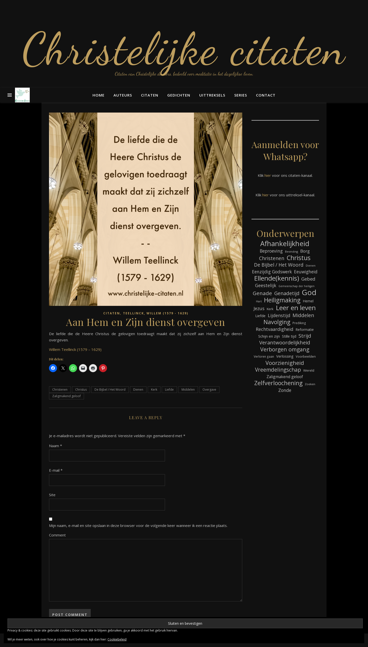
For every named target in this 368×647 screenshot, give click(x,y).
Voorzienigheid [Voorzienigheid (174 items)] (285, 363)
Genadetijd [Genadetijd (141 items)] (287, 293)
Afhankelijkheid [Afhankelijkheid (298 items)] (284, 243)
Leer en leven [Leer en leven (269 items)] (296, 308)
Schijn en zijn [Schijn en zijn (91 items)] (269, 336)
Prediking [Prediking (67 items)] (299, 323)
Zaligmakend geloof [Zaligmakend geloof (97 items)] (284, 376)
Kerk (154, 389)
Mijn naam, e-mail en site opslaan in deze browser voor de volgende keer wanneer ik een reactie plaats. (138, 525)
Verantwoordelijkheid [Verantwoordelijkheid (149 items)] (284, 342)
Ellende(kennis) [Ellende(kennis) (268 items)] (276, 278)
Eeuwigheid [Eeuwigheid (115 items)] (306, 272)
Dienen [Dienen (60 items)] (311, 265)
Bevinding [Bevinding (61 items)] (291, 251)
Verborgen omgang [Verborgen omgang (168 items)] (284, 349)
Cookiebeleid (117, 639)
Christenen (60, 389)
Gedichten (178, 95)
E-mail (55, 470)
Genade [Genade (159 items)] (262, 293)
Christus (81, 389)
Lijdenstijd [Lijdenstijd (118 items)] (279, 315)
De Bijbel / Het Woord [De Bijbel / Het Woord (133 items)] (279, 265)
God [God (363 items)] (309, 292)
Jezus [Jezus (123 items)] (259, 308)
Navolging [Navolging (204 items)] (277, 322)
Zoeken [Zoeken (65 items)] (310, 384)
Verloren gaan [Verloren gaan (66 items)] (264, 356)
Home (98, 95)
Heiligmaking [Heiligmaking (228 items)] (282, 300)
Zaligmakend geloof (66, 396)
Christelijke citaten (184, 49)
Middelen (188, 389)
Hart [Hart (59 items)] (259, 301)
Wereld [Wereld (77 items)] (308, 370)
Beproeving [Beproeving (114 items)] (271, 251)
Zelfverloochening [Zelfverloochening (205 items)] (278, 383)
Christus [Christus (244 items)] (298, 258)
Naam (55, 445)
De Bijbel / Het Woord (110, 389)
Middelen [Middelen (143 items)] (303, 315)
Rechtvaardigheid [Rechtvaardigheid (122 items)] (274, 329)
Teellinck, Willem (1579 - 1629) (155, 313)
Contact (266, 95)
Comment (57, 534)
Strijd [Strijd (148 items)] (304, 336)
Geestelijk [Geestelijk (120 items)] (265, 285)
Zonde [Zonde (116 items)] (284, 390)
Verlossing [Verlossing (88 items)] (285, 356)
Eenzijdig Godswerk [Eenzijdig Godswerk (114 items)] (272, 272)
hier (267, 175)
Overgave (209, 389)
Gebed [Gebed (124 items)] (308, 279)
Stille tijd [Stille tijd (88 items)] (289, 336)
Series (240, 95)
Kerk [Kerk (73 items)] (270, 309)
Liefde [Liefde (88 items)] (260, 315)
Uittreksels (212, 95)
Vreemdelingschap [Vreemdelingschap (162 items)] (278, 370)
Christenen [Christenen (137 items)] (271, 258)
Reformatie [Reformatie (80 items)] (305, 329)
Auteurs (123, 95)
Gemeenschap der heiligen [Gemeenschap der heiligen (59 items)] (296, 286)
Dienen (138, 389)
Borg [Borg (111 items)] (305, 251)
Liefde (169, 389)
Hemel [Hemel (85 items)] (308, 301)
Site (52, 494)
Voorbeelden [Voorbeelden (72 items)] (306, 356)
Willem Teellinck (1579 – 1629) (75, 349)
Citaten (149, 95)
